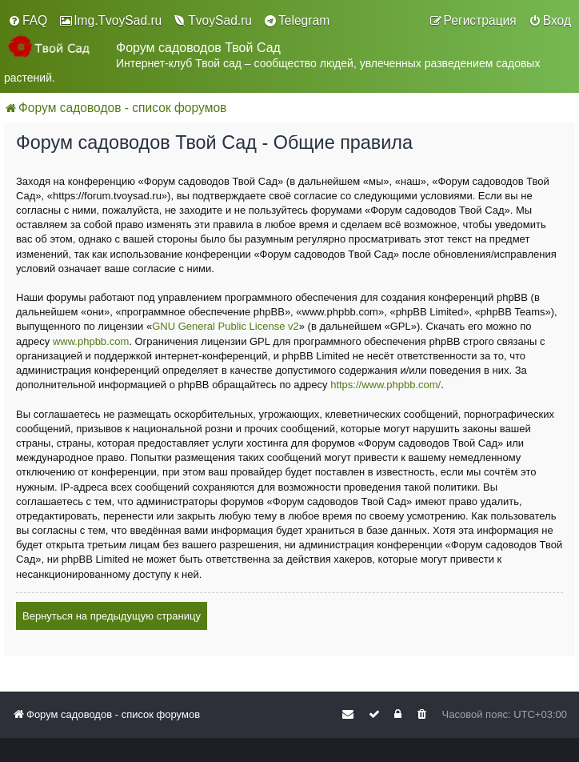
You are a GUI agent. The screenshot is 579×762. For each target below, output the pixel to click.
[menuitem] (27, 21)
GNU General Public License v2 (225, 326)
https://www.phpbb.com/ (385, 385)
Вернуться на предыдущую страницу (111, 616)
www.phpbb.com (91, 341)
